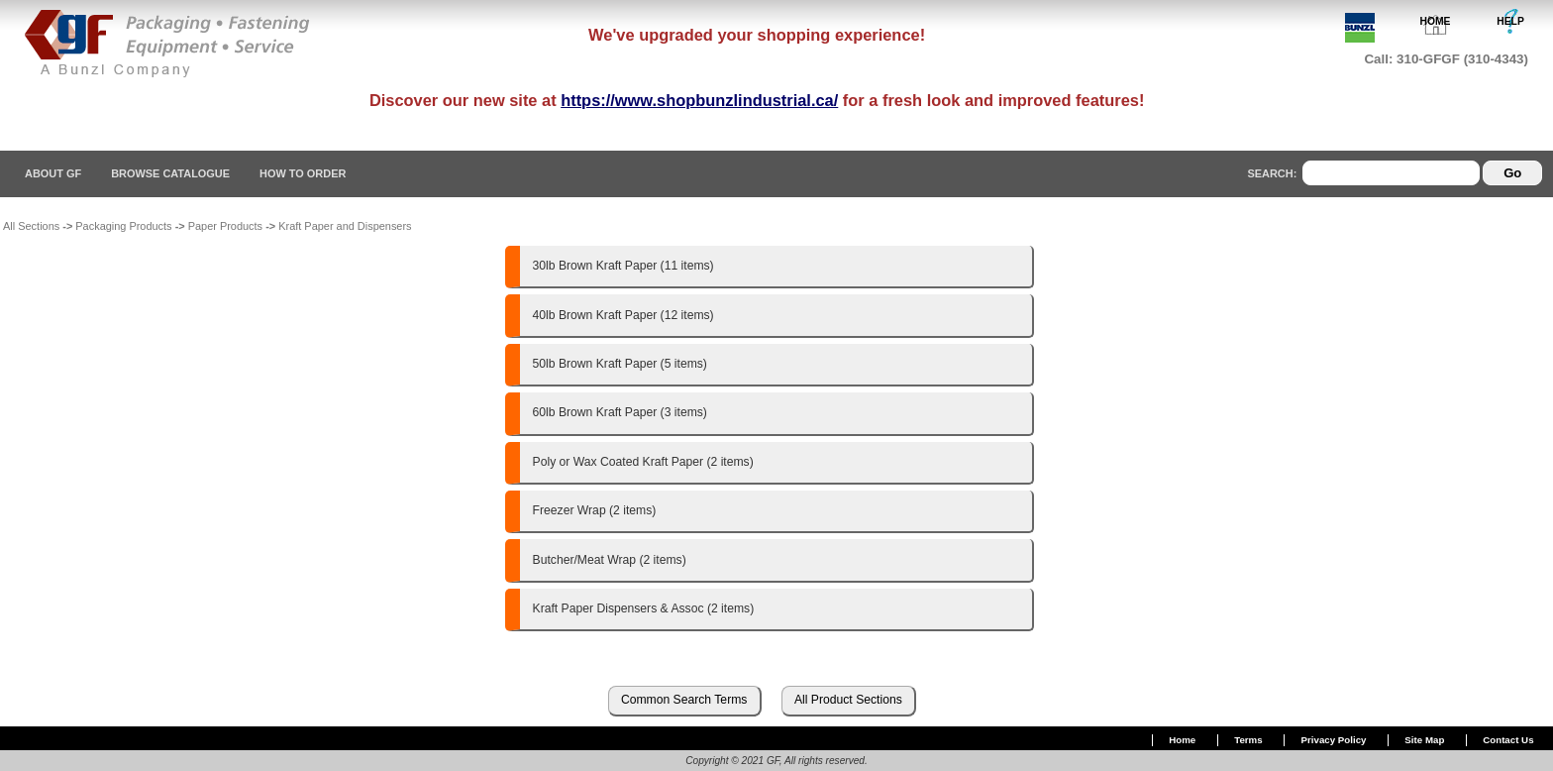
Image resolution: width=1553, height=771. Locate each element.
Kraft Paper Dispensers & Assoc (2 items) (644, 608)
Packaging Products (123, 226)
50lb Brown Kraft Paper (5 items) (620, 364)
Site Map (1424, 739)
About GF (53, 173)
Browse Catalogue (170, 173)
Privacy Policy (1334, 739)
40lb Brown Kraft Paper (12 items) (623, 315)
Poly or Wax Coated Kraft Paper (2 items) (643, 462)
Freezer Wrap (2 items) (595, 510)
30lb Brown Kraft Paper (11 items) (623, 266)
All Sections (31, 226)
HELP (1510, 21)
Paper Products (225, 226)
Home (1182, 739)
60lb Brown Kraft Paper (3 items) (620, 412)
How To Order (302, 173)
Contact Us (1508, 739)
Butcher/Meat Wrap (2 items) (609, 560)
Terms (1248, 739)
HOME (1435, 21)
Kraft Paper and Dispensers (344, 226)
